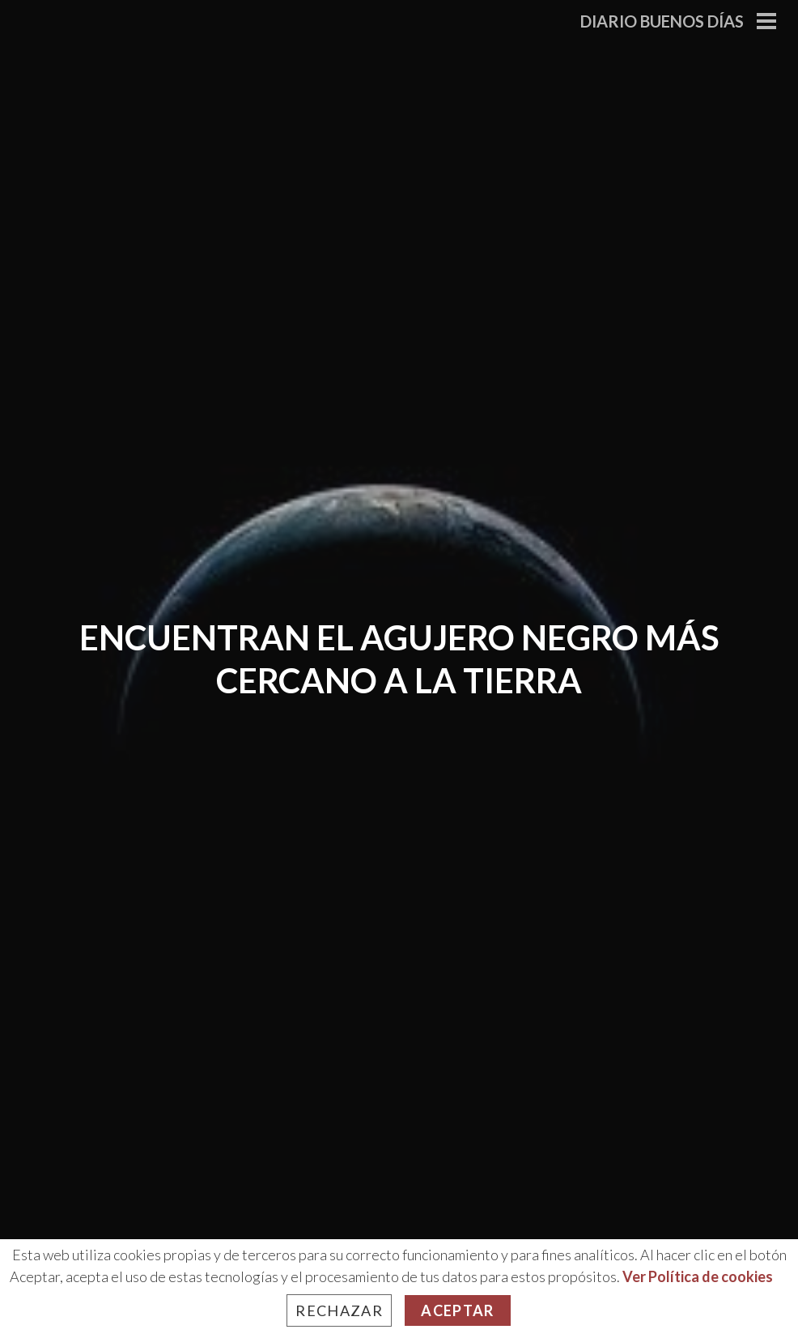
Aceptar (457, 1310)
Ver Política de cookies (697, 1276)
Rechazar (339, 1310)
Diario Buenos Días (662, 21)
